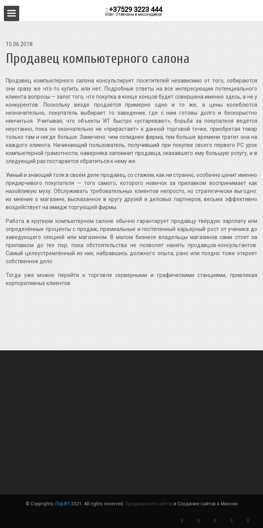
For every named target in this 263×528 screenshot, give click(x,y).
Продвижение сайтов (148, 504)
